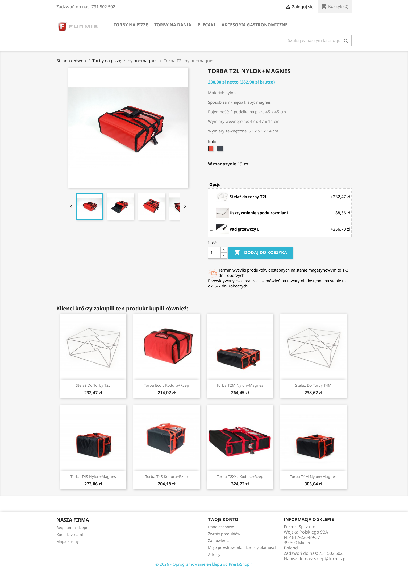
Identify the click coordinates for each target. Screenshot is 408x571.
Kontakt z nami (69, 534)
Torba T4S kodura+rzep (166, 476)
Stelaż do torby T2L (93, 385)
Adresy (214, 554)
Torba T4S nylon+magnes (93, 476)
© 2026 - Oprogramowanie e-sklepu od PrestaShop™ (204, 564)
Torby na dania (172, 25)
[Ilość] (214, 253)
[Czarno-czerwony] (220, 150)
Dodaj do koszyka (260, 252)
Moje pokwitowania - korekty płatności (242, 547)
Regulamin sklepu (72, 527)
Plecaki (206, 25)
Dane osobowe (221, 526)
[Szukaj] (318, 40)
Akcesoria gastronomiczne (255, 25)
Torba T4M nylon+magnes (313, 476)
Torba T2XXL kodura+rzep (240, 476)
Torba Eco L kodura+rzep (166, 385)
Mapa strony (67, 541)
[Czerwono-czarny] (211, 150)
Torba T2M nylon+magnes (240, 385)
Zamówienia (219, 540)
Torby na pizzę (131, 25)
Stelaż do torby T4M (313, 385)
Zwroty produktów (224, 533)
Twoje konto (223, 519)
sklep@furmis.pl (330, 558)
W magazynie (222, 163)
